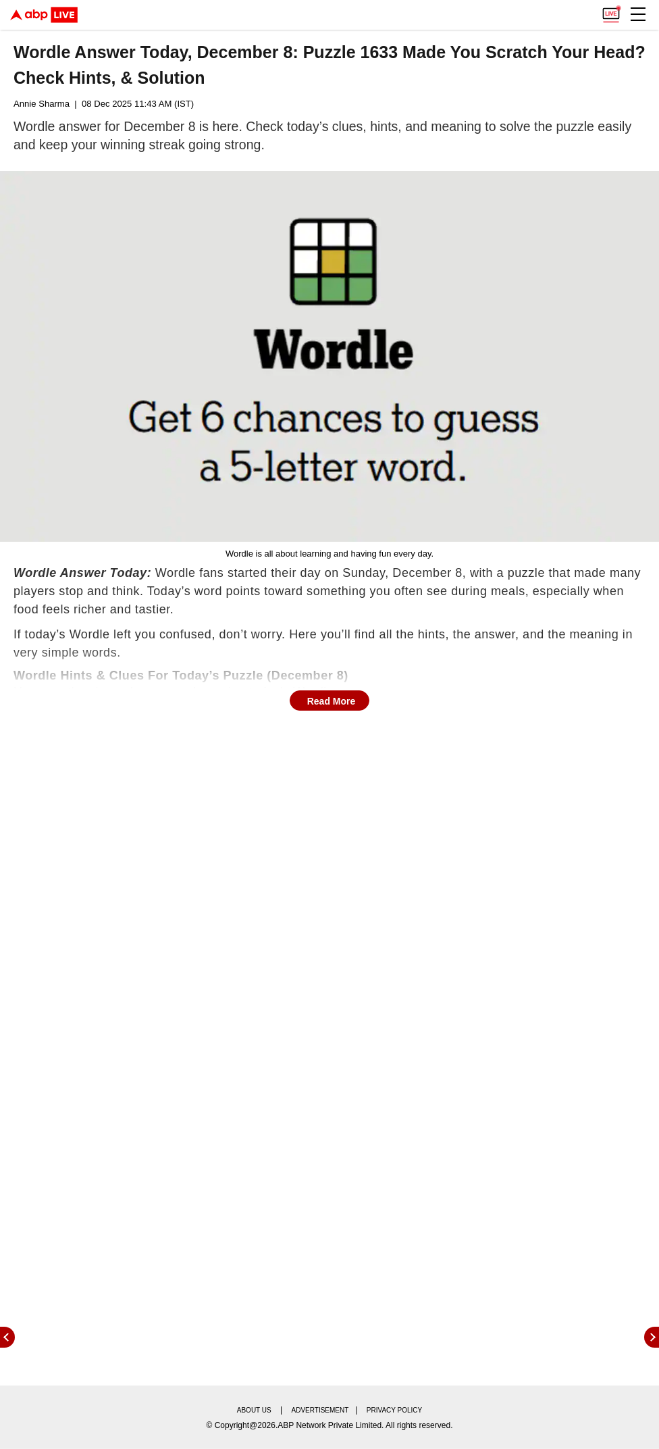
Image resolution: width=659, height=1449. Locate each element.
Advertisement (320, 1410)
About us (254, 1410)
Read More (331, 701)
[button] (638, 14)
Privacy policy (394, 1410)
